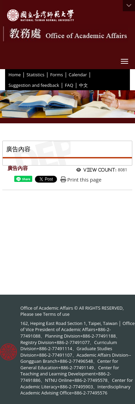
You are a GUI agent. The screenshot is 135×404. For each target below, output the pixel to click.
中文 (83, 85)
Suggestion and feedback (33, 85)
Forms (56, 75)
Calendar (78, 75)
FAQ (69, 85)
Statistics (35, 75)
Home (14, 75)
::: (6, 74)
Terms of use (56, 314)
